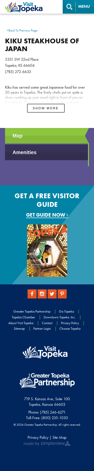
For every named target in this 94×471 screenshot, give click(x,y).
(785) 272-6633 (18, 71)
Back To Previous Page (22, 30)
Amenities (25, 152)
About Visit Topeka (20, 323)
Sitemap (19, 328)
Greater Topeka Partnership (31, 311)
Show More (46, 108)
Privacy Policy (70, 323)
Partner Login (42, 328)
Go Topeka (66, 311)
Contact (47, 323)
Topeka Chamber (23, 317)
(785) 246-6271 (53, 412)
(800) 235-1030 (54, 417)
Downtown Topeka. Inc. (59, 317)
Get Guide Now (47, 215)
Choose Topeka (69, 328)
